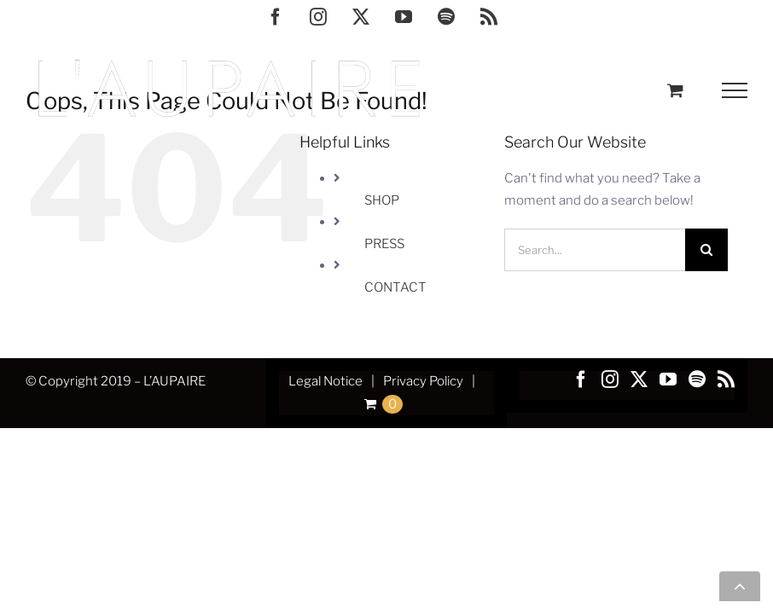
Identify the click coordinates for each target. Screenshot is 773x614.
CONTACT (395, 287)
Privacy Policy (423, 381)
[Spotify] (697, 379)
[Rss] (726, 379)
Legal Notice (325, 381)
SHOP (381, 200)
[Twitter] (639, 379)
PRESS (384, 244)
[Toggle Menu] (735, 90)
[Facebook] (581, 379)
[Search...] (594, 250)
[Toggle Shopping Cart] (675, 90)
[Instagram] (610, 379)
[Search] (706, 250)
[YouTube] (668, 379)
